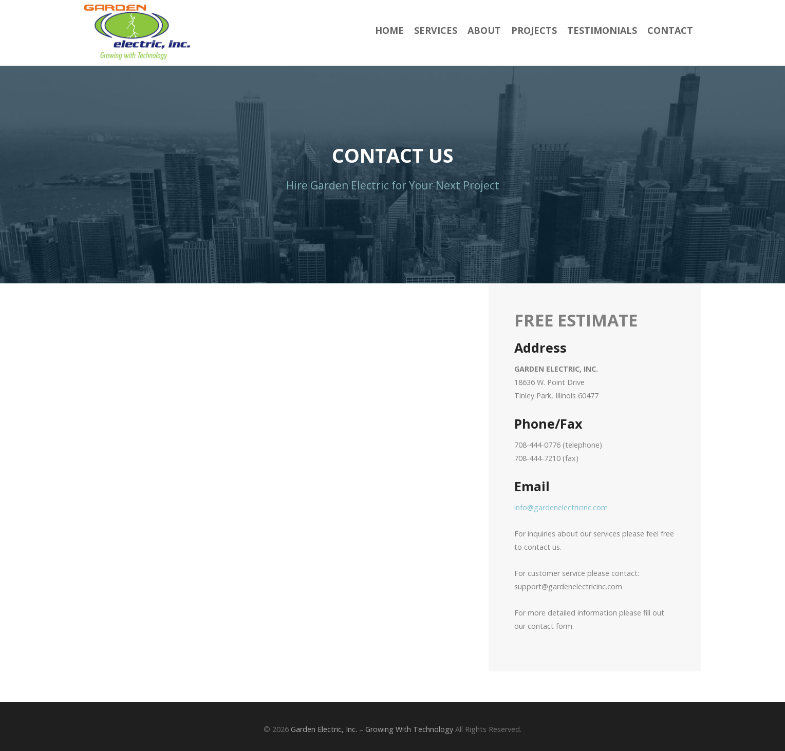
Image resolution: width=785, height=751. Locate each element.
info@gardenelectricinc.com (561, 507)
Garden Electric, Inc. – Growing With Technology (372, 729)
